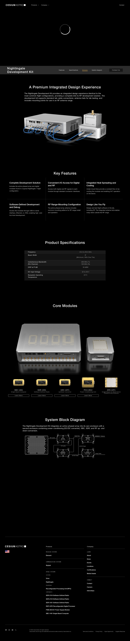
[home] (16, 5)
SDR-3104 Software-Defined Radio (57, 595)
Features (62, 70)
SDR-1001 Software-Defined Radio (57, 602)
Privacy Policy (99, 631)
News (89, 559)
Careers (89, 587)
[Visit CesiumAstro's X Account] (16, 630)
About (89, 555)
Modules (85, 70)
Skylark (48, 565)
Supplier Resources (120, 631)
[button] (35, 5)
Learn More (19, 395)
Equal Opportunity (109, 631)
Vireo (47, 578)
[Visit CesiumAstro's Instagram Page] (9, 630)
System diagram (97, 70)
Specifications (73, 70)
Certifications (91, 570)
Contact (89, 583)
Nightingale (49, 582)
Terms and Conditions (88, 631)
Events (89, 563)
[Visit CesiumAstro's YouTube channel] (12, 630)
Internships (90, 591)
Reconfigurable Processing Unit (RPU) (58, 589)
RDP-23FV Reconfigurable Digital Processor (60, 606)
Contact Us (116, 70)
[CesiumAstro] (15, 546)
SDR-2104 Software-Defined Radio (57, 599)
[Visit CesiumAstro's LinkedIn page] (6, 630)
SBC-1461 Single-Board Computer (57, 613)
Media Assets (91, 573)
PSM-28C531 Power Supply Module (58, 610)
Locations (90, 566)
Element (48, 555)
